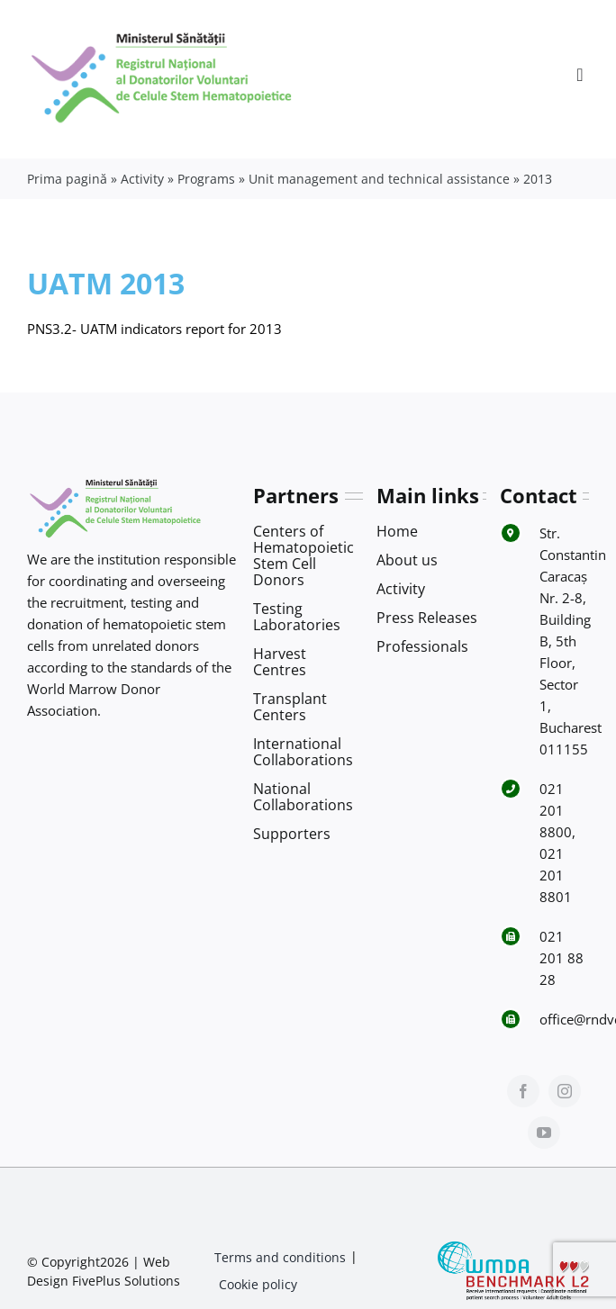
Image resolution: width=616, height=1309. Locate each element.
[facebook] (523, 1091)
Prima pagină (67, 178)
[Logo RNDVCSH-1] (162, 31)
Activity (142, 178)
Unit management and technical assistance (379, 178)
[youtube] (544, 1132)
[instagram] (564, 1091)
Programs (206, 178)
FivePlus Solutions (126, 1280)
